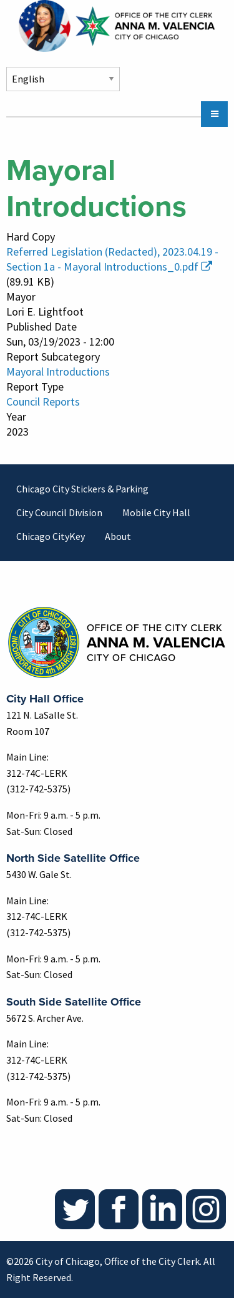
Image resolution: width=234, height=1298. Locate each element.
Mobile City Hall (156, 512)
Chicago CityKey (50, 536)
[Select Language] (63, 79)
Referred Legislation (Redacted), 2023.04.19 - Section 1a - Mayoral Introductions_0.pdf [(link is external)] (112, 259)
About (118, 536)
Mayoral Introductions (58, 371)
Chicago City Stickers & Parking (82, 488)
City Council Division (59, 512)
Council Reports (43, 401)
